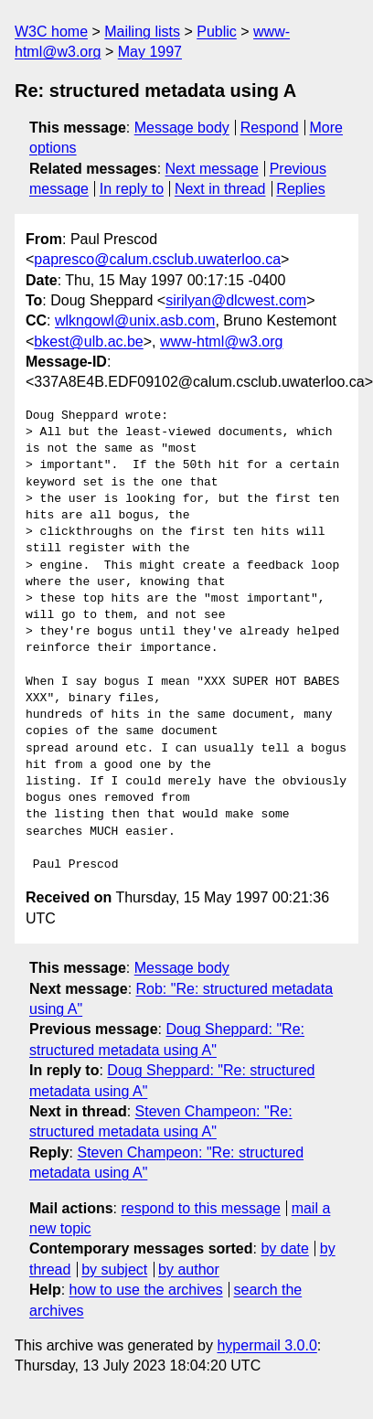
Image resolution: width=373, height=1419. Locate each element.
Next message (212, 168)
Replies (300, 189)
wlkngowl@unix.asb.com (135, 320)
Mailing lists (142, 31)
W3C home (51, 31)
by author (188, 1269)
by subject (114, 1269)
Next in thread (220, 189)
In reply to (132, 189)
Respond (269, 127)
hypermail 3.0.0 (266, 1345)
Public (217, 31)
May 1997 (150, 51)
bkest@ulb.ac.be (88, 341)
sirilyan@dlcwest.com (235, 300)
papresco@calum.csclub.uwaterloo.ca (157, 259)
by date (284, 1248)
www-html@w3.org (221, 341)
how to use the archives (146, 1289)
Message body (181, 127)
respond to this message (200, 1208)
